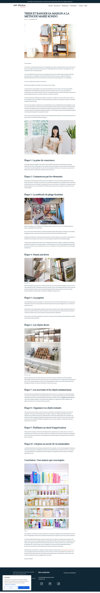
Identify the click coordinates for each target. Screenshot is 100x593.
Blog (85, 5)
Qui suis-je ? (57, 5)
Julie (27, 19)
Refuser (11, 587)
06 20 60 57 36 (41, 583)
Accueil (50, 5)
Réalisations (65, 5)
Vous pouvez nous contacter (67, 551)
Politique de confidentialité (10, 584)
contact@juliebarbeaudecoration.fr (46, 581)
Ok (23, 587)
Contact (81, 5)
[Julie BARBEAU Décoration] (19, 5)
